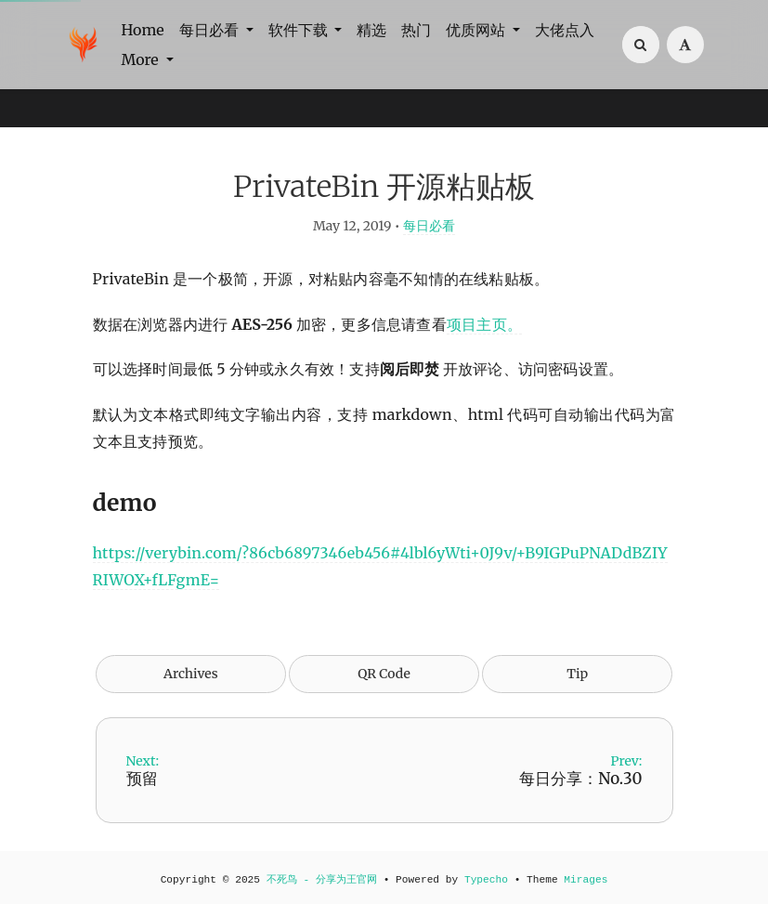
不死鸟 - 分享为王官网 (322, 879)
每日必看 (429, 225)
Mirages (585, 879)
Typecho (486, 879)
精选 (371, 29)
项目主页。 (484, 324)
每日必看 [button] (210, 29)
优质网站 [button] (477, 29)
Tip (577, 673)
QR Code (384, 673)
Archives (190, 673)
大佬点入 (564, 29)
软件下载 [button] (300, 29)
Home (143, 29)
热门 (416, 29)
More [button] (142, 59)
